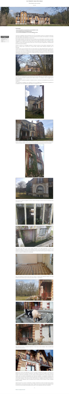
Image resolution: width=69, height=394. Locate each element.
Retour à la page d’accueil (20, 389)
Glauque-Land (50, 40)
